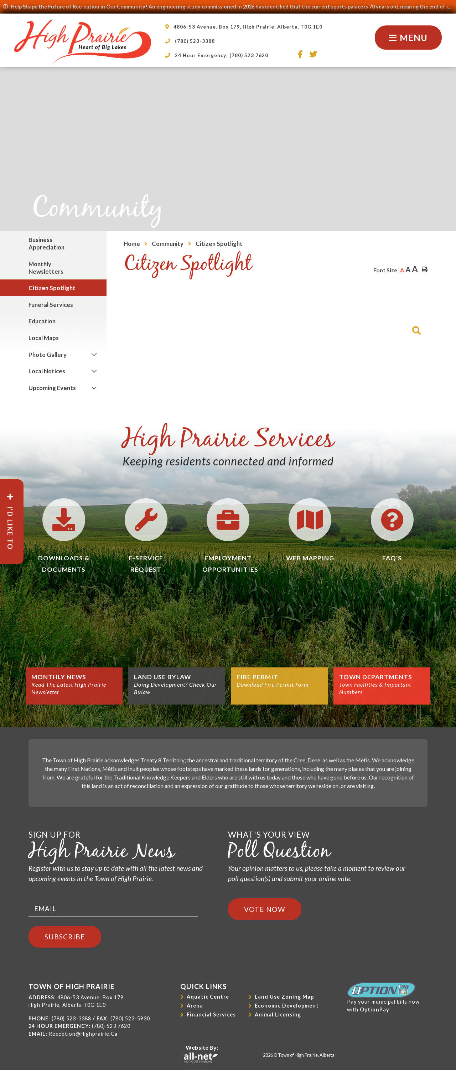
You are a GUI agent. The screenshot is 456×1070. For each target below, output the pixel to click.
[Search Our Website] (351, 327)
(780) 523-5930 (130, 1018)
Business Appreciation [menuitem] (46, 243)
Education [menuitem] (42, 321)
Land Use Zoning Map (284, 997)
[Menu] (408, 38)
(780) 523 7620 (111, 1026)
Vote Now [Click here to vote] (264, 909)
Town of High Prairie (82, 42)
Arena (195, 1006)
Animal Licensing (278, 1014)
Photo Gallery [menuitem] (47, 354)
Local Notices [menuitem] (46, 371)
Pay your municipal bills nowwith (383, 997)
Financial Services (211, 1014)
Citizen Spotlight (219, 243)
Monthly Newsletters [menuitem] (45, 267)
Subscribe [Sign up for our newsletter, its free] (65, 937)
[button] (93, 354)
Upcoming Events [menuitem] (52, 388)
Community (167, 243)
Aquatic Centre (208, 997)
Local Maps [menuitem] (43, 338)
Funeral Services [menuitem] (50, 304)
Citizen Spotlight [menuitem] (52, 288)
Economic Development (287, 1006)
